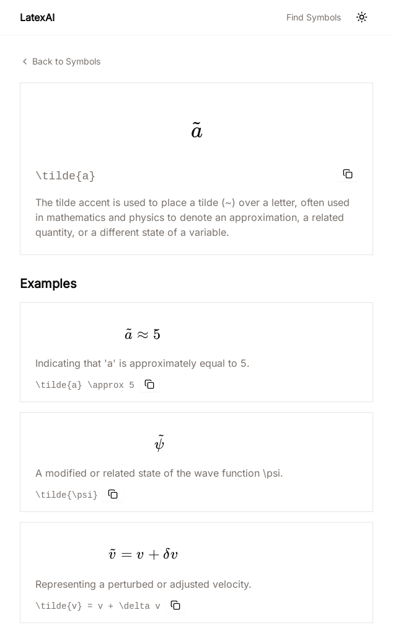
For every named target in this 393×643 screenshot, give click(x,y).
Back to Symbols (60, 61)
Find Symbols (313, 17)
